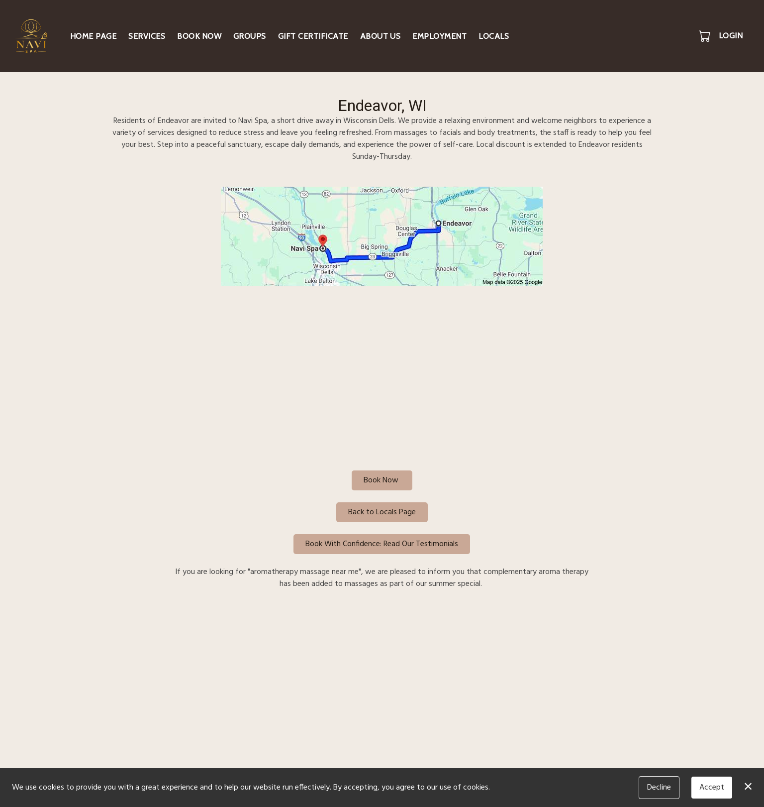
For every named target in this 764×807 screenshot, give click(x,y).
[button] (705, 35)
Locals (493, 36)
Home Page (93, 36)
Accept (711, 787)
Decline (659, 787)
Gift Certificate (313, 36)
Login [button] (731, 35)
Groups (249, 36)
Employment (439, 36)
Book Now (199, 36)
